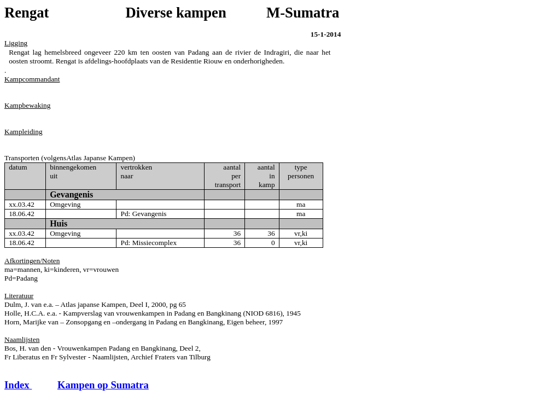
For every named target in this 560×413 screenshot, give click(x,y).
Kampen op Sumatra (103, 385)
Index (18, 385)
